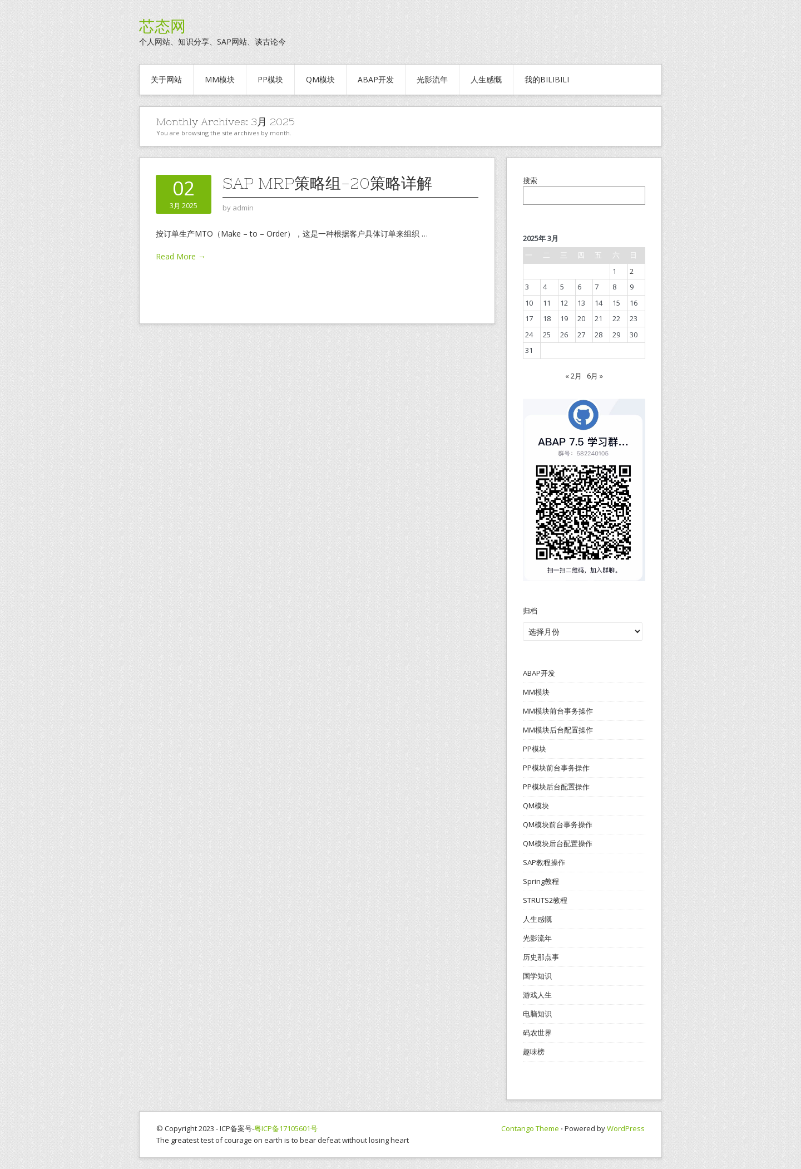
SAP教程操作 (544, 862)
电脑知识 (537, 1014)
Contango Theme (530, 1128)
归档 (530, 611)
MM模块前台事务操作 (558, 711)
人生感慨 (486, 79)
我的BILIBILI (547, 79)
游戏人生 (537, 995)
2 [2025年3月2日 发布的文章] (632, 271)
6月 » (595, 376)
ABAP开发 (376, 79)
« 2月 (573, 376)
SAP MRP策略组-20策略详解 (327, 183)
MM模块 (220, 79)
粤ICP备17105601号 (286, 1128)
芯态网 (162, 26)
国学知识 (537, 976)
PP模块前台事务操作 (556, 768)
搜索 (530, 180)
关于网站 (166, 79)
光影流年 (432, 79)
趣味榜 (534, 1052)
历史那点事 (541, 957)
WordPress (626, 1128)
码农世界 (537, 1033)
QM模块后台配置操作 (557, 843)
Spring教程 (541, 881)
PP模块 (270, 79)
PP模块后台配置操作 (556, 787)
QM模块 (320, 79)
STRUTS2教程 (545, 900)
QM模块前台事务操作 (557, 824)
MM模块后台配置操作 (558, 730)
